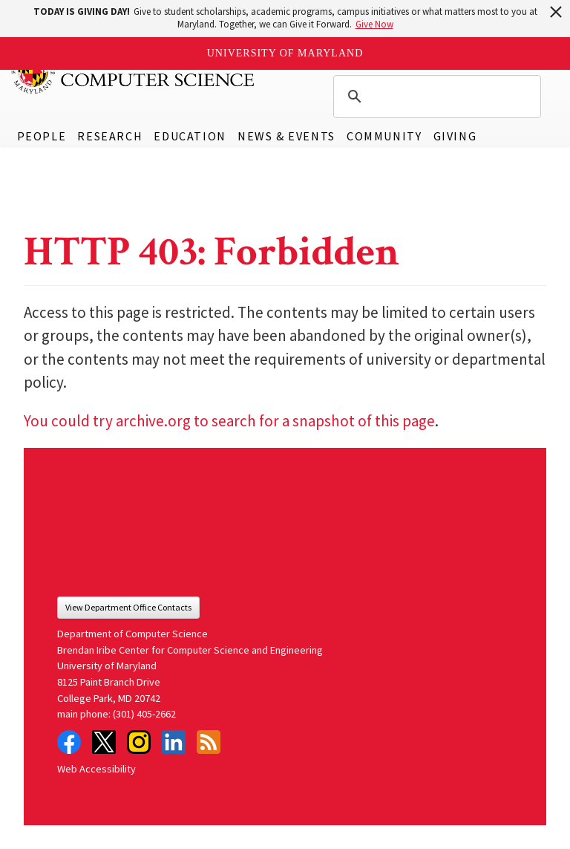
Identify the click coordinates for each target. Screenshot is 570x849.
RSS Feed (208, 742)
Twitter (104, 742)
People (42, 136)
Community (384, 136)
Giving (455, 136)
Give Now (374, 24)
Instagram (139, 742)
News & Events (286, 136)
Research (109, 136)
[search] (435, 96)
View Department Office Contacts (128, 607)
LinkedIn (174, 742)
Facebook (69, 742)
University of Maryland (285, 53)
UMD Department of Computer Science (133, 72)
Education (190, 136)
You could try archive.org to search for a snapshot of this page (229, 421)
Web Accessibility (96, 768)
